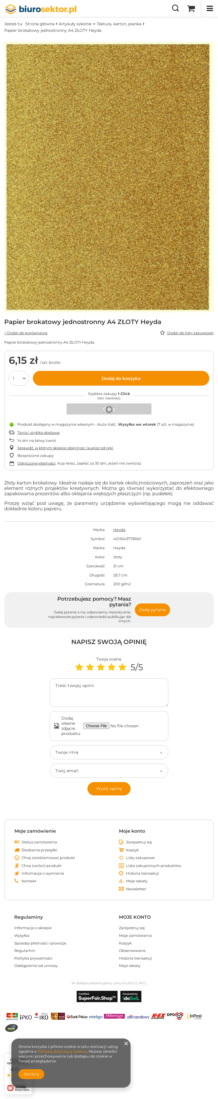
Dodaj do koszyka (121, 378)
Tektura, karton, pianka (119, 23)
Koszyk (132, 850)
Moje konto (132, 831)
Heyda (119, 529)
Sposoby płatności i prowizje (40, 943)
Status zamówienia (39, 842)
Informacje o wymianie (43, 873)
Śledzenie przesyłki (39, 850)
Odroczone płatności (36, 463)
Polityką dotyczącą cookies (62, 1051)
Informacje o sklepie (33, 928)
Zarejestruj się (139, 842)
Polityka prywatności (33, 958)
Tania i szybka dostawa (38, 432)
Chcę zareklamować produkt (48, 858)
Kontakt (29, 881)
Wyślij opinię (109, 788)
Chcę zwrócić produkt (42, 866)
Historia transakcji (142, 873)
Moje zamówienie (35, 831)
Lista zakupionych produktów (153, 866)
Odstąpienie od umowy (36, 966)
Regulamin (24, 950)
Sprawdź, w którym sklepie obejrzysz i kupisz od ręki (65, 448)
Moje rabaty (137, 881)
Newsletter (136, 889)
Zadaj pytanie (152, 609)
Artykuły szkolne (75, 23)
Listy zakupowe (140, 858)
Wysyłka (22, 935)
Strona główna (39, 23)
